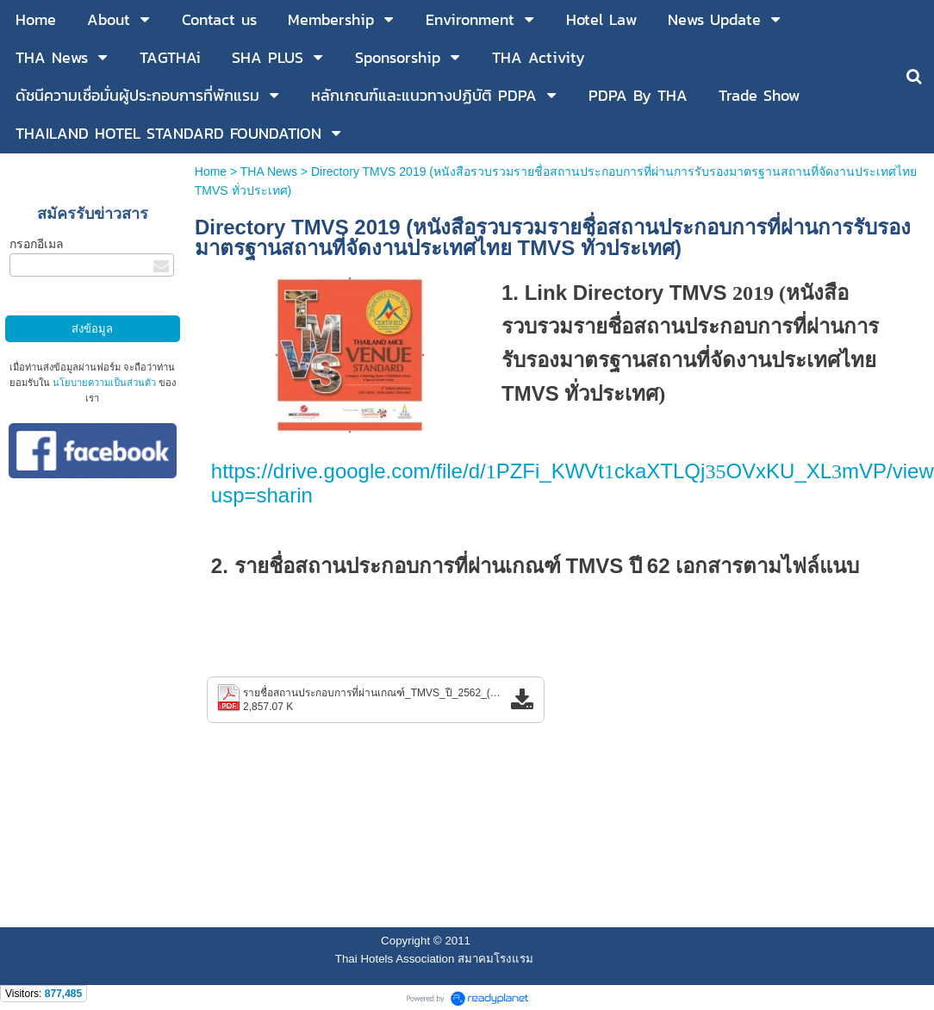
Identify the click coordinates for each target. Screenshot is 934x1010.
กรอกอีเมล (36, 244)
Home (212, 171)
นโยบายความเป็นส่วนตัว (104, 382)
